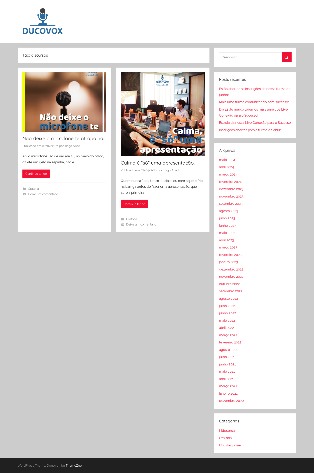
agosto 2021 (228, 350)
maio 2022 (227, 320)
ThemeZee (74, 465)
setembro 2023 (231, 204)
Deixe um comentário (43, 194)
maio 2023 (227, 233)
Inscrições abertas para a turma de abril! (250, 130)
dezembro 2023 (231, 189)
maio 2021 (227, 371)
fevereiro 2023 (230, 255)
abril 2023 (226, 240)
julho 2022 (227, 306)
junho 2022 (227, 313)
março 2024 (228, 174)
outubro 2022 (229, 284)
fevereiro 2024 (230, 182)
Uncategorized (231, 445)
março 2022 (228, 335)
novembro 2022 (231, 276)
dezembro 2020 (231, 401)
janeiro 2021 (228, 393)
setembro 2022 (231, 291)
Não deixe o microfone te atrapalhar (63, 138)
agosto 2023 (228, 211)
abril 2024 (226, 167)
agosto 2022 (228, 298)
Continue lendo (36, 174)
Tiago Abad (72, 146)
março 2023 (228, 247)
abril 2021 (226, 379)
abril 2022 (226, 328)
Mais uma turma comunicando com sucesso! (254, 102)
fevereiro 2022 (230, 342)
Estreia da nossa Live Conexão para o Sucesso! (255, 123)
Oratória (33, 189)
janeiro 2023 (228, 262)
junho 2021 (227, 364)
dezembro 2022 (231, 269)
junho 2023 (227, 226)
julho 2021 (227, 357)
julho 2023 (227, 218)
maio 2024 (227, 160)
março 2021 (228, 386)
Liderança (227, 431)
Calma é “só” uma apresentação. (158, 163)
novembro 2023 (231, 196)
